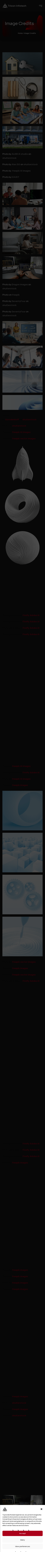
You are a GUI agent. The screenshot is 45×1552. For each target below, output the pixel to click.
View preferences (22, 1546)
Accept (22, 1533)
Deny (22, 1540)
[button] (41, 1509)
